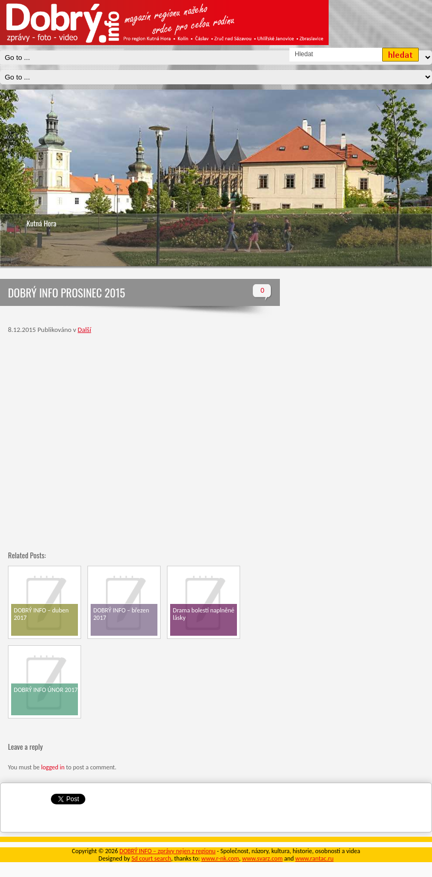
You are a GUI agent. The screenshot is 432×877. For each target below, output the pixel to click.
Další (84, 330)
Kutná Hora (41, 223)
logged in (52, 767)
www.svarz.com (262, 858)
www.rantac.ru (314, 858)
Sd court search (151, 858)
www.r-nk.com (220, 858)
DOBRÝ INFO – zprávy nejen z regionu (167, 851)
